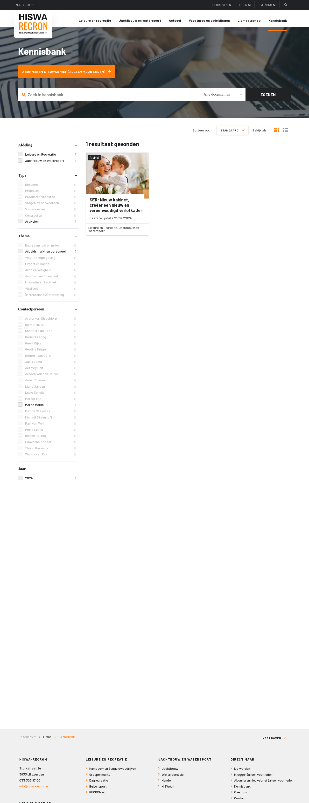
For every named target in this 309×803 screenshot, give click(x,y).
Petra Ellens (50, 434)
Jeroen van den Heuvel (50, 378)
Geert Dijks (50, 347)
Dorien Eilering (50, 341)
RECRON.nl (97, 797)
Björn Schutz (50, 329)
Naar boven (275, 742)
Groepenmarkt (99, 779)
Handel (166, 785)
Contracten (50, 219)
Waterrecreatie (172, 779)
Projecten (50, 195)
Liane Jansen (50, 390)
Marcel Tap (50, 403)
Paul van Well (50, 428)
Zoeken (268, 98)
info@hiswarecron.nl (34, 791)
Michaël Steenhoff (50, 421)
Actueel (175, 20)
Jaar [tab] (22, 473)
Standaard (232, 134)
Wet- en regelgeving (50, 262)
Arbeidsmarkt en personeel (50, 256)
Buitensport (98, 791)
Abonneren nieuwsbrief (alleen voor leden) (69, 76)
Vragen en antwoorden (50, 207)
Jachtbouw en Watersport (50, 165)
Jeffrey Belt (50, 372)
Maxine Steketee (50, 415)
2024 (50, 482)
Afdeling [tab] (25, 149)
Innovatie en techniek (50, 286)
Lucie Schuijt (50, 397)
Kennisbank (277, 20)
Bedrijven (221, 5)
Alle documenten (217, 99)
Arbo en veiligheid (50, 274)
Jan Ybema (50, 366)
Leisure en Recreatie (50, 159)
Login (245, 5)
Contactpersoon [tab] (31, 313)
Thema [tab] (24, 240)
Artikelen (50, 226)
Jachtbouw (170, 773)
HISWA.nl (168, 791)
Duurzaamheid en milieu (50, 249)
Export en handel (50, 268)
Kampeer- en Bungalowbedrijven (112, 773)
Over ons (267, 5)
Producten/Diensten (50, 201)
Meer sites (26, 5)
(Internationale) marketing (50, 299)
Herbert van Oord (50, 359)
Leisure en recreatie (95, 20)
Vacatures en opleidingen (209, 20)
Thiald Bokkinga (50, 452)
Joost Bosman (50, 384)
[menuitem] (95, 20)
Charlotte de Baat (50, 335)
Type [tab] (22, 179)
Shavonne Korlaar (50, 446)
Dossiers (50, 188)
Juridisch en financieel (50, 280)
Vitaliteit (50, 293)
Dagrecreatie (98, 785)
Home (47, 741)
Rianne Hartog (50, 440)
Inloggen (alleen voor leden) (253, 779)
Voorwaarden (50, 213)
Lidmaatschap (249, 20)
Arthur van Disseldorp (50, 323)
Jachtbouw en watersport (140, 20)
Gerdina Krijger (50, 353)
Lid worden (242, 773)
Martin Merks (50, 409)
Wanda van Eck (50, 458)
